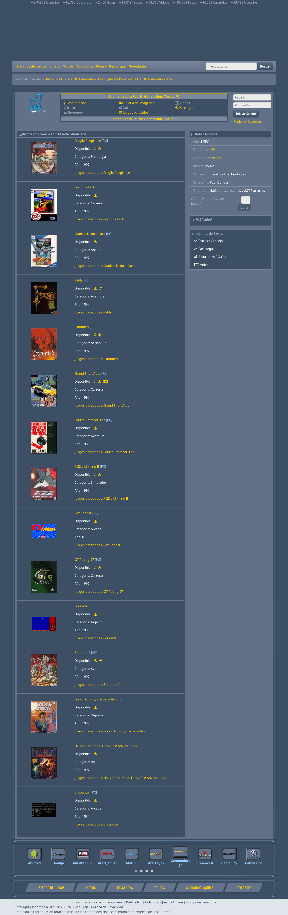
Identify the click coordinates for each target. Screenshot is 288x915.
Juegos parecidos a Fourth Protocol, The (104, 452)
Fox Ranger (83, 513)
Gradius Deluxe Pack (90, 234)
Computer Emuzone (201, 902)
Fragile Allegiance (88, 140)
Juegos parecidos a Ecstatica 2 (97, 684)
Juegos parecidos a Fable (93, 312)
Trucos (68, 66)
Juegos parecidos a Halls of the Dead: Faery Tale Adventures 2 (121, 778)
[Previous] (19, 858)
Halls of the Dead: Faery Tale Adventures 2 (106, 746)
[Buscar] (231, 66)
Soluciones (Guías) (91, 66)
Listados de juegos (31, 66)
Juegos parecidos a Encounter (97, 824)
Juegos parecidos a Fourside (96, 638)
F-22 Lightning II (87, 466)
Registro (239, 121)
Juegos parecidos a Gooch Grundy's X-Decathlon (111, 731)
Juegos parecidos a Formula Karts (100, 219)
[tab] (136, 871)
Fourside (81, 606)
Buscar (265, 66)
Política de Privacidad (107, 907)
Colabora (152, 902)
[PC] (105, 140)
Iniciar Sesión (246, 113)
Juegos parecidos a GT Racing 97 (99, 591)
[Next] (269, 858)
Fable (79, 280)
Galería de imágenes (138, 103)
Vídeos (54, 66)
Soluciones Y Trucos (86, 902)
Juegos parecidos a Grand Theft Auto (102, 405)
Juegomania (114, 902)
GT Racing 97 (84, 559)
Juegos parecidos (135, 112)
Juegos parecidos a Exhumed (96, 359)
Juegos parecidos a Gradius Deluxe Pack (104, 266)
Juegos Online (172, 902)
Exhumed (82, 327)
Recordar (254, 121)
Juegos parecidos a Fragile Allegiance (102, 172)
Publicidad (134, 902)
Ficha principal (76, 103)
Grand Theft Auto (88, 373)
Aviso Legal (81, 907)
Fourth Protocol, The (90, 420)
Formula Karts (85, 187)
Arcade (216, 158)
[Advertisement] (144, 33)
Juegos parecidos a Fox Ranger (98, 545)
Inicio (50, 79)
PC (61, 79)
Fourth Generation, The (85, 79)
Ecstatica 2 (82, 652)
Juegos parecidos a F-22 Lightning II (101, 498)
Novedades (137, 66)
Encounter (82, 792)
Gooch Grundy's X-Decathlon (96, 699)
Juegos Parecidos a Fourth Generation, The (140, 79)
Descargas (117, 66)
